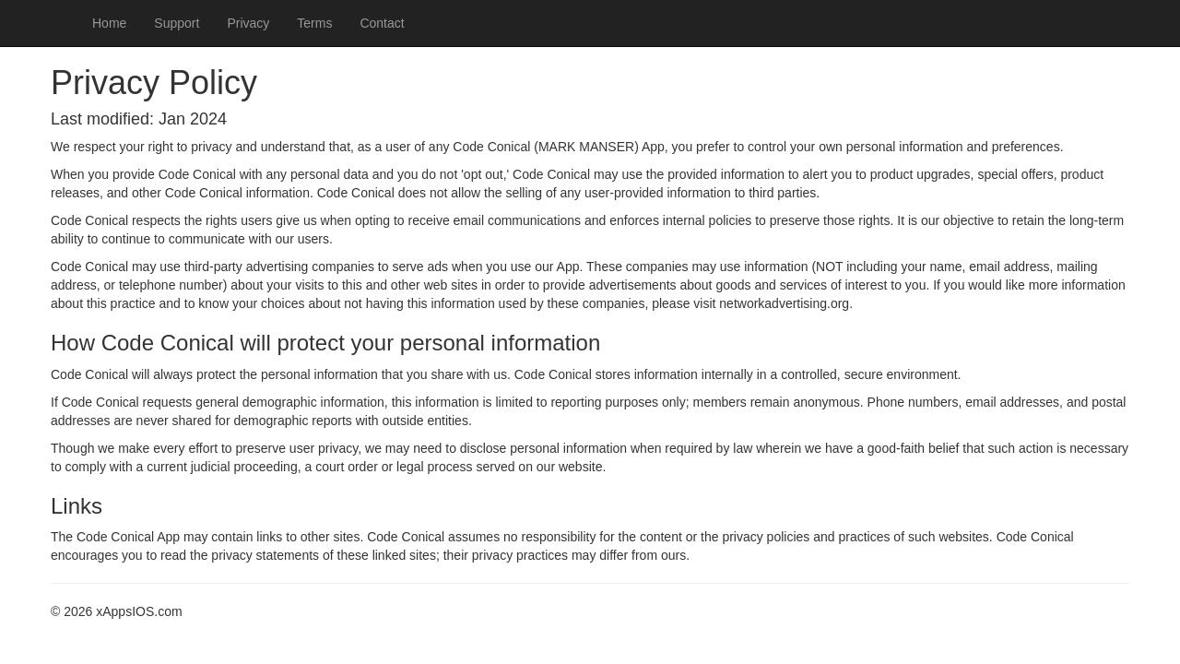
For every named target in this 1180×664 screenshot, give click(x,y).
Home (109, 23)
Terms (314, 23)
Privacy (248, 23)
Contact (382, 23)
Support (176, 23)
